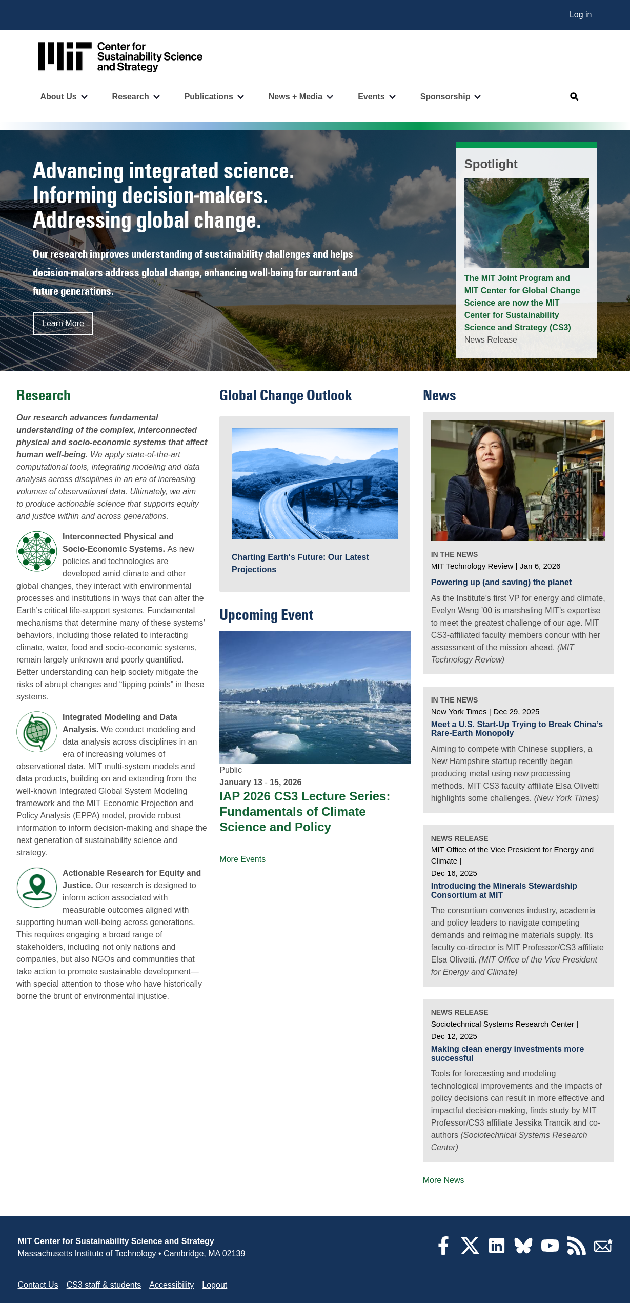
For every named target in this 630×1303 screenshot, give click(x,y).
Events (371, 96)
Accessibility (171, 1284)
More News (443, 1180)
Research (130, 96)
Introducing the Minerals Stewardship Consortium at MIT (504, 890)
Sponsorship (445, 96)
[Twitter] (470, 1252)
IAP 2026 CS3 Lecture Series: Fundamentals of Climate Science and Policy (304, 811)
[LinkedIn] (496, 1252)
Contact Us (38, 1284)
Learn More (63, 323)
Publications (209, 96)
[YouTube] (550, 1252)
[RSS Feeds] (576, 1252)
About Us (58, 96)
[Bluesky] (523, 1252)
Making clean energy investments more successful (507, 1054)
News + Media (295, 96)
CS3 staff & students (104, 1284)
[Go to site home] (120, 57)
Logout (214, 1284)
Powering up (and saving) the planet (501, 582)
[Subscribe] (603, 1252)
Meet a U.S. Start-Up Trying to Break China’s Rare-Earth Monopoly (517, 729)
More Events (242, 859)
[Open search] (574, 97)
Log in (581, 14)
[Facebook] (443, 1252)
